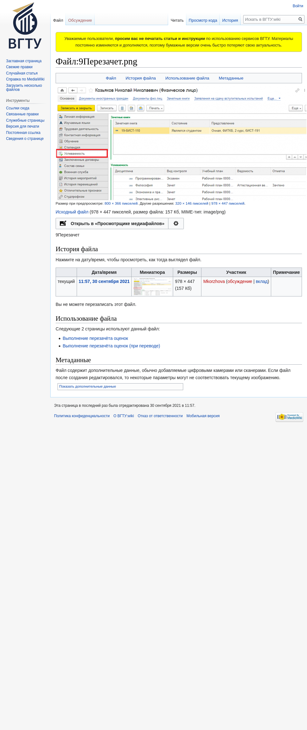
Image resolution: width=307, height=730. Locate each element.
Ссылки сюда (17, 108)
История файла (141, 78)
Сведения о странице (25, 138)
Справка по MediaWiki (25, 79)
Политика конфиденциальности (82, 416)
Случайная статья (21, 73)
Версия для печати (22, 126)
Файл (111, 78)
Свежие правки (19, 67)
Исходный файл (72, 211)
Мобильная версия (203, 416)
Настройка (176, 223)
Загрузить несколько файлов (24, 87)
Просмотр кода (196, 20)
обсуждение (240, 281)
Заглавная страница (23, 61)
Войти (298, 6)
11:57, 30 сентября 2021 (104, 281)
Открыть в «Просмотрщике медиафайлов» (117, 223)
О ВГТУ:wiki (123, 416)
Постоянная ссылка (23, 132)
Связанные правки (22, 114)
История (223, 20)
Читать (170, 20)
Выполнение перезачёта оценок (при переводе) (111, 345)
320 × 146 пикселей (191, 203)
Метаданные (231, 78)
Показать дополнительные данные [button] (87, 386)
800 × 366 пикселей (121, 203)
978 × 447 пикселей (227, 203)
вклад (262, 281)
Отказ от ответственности (160, 416)
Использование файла (187, 78)
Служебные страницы (25, 120)
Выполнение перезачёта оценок (95, 338)
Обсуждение (80, 20)
